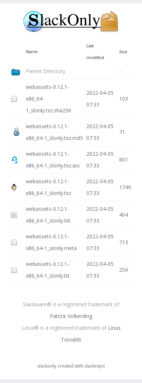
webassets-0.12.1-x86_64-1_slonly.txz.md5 (54, 132)
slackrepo (94, 366)
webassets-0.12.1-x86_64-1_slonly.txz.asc (53, 159)
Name (32, 51)
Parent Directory (45, 71)
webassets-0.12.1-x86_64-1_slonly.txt (48, 214)
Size (123, 51)
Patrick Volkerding (71, 315)
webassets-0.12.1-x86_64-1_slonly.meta (51, 242)
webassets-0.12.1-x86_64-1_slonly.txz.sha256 (48, 98)
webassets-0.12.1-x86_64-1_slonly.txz (48, 187)
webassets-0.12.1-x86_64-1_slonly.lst (48, 269)
